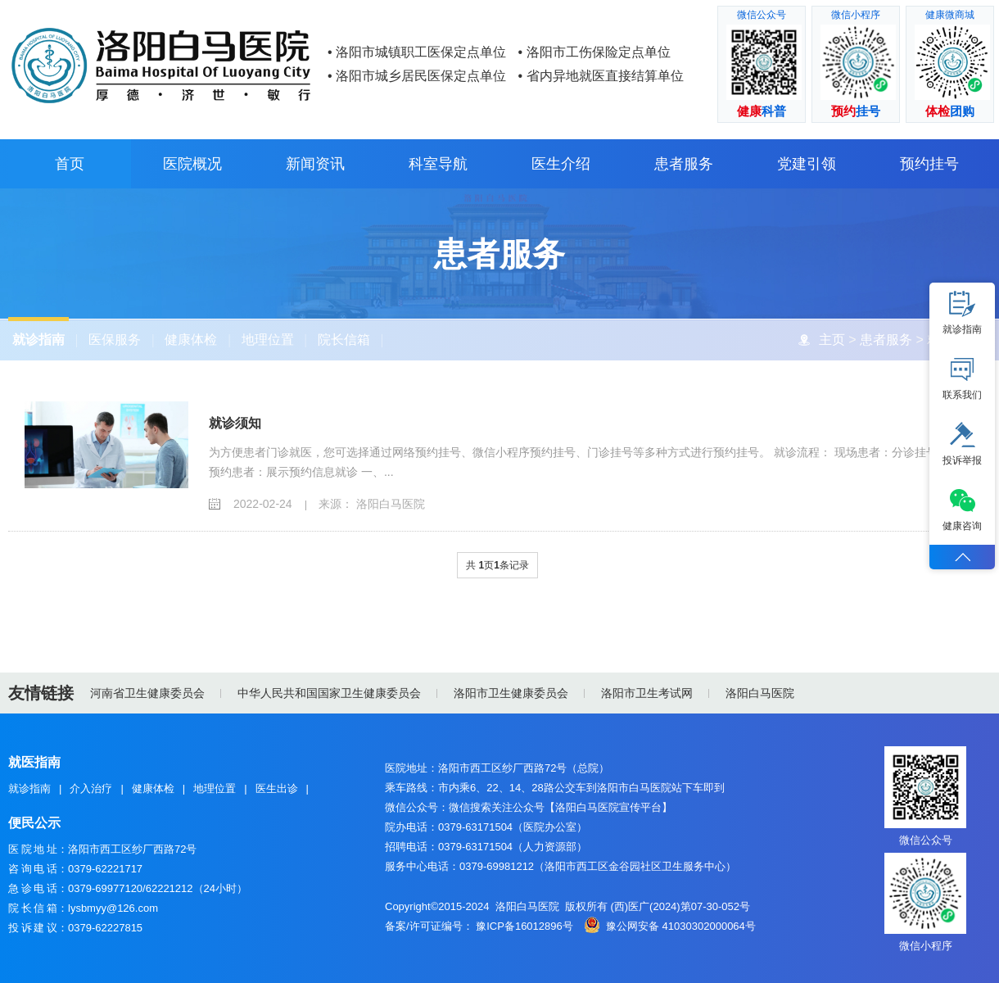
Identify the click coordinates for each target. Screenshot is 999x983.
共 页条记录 (497, 566)
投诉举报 (962, 444)
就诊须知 (235, 424)
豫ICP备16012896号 (524, 926)
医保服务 (114, 340)
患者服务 (885, 340)
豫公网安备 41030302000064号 (681, 926)
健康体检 (191, 340)
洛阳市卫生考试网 (647, 693)
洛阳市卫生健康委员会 (511, 693)
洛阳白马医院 (760, 693)
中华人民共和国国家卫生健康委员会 (329, 693)
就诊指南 (37, 340)
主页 (831, 340)
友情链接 (41, 693)
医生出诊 (276, 788)
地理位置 (267, 340)
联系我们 (962, 378)
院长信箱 (343, 340)
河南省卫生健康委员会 (147, 693)
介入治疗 (91, 788)
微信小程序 (925, 946)
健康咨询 (962, 509)
